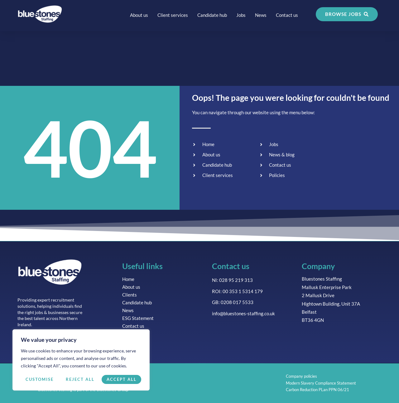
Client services (172, 15)
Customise (40, 379)
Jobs (241, 15)
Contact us (287, 15)
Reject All (80, 379)
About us (139, 15)
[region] (81, 360)
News (261, 15)
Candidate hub (212, 15)
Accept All (122, 379)
